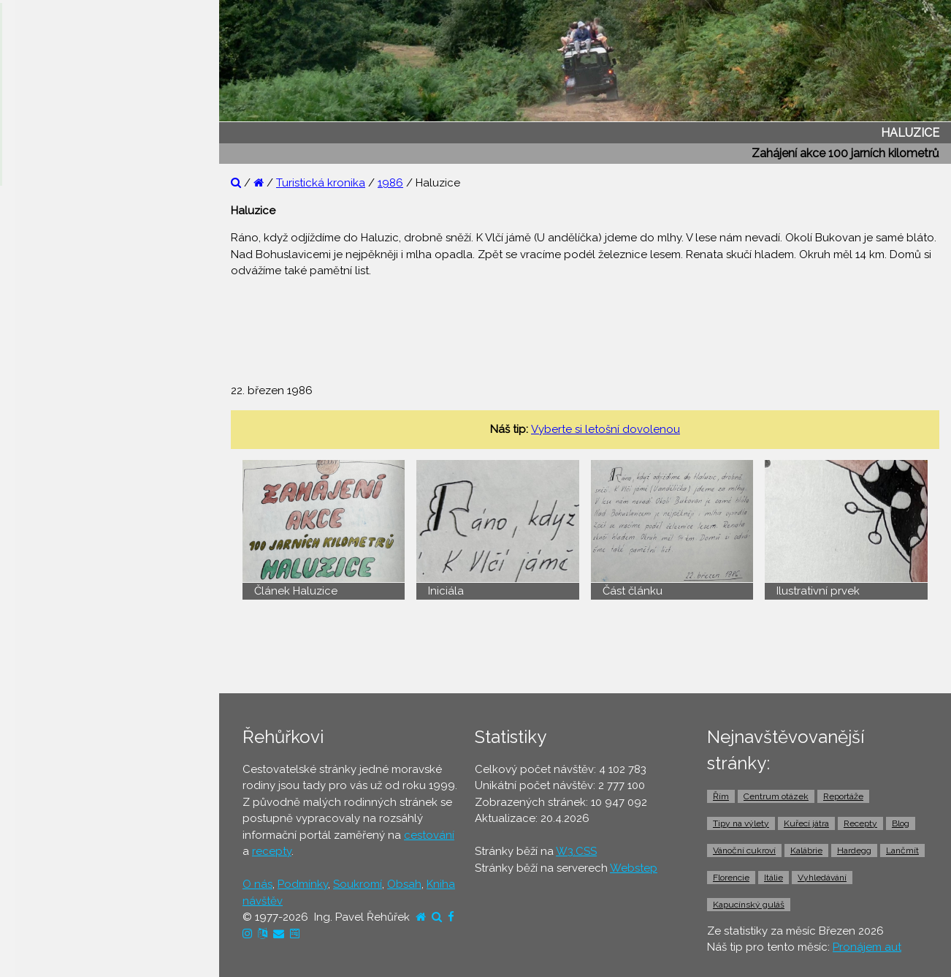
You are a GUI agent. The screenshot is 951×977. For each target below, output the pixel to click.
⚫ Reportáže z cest (67, 231)
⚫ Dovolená (48, 400)
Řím (721, 796)
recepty (271, 851)
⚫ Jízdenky (46, 512)
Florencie (731, 877)
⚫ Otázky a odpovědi (73, 259)
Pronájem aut (867, 947)
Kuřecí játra (806, 823)
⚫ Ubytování (50, 428)
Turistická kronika (320, 182)
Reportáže (843, 796)
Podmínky (303, 884)
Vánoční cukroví (744, 850)
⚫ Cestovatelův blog (71, 315)
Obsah (404, 884)
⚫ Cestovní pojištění (69, 456)
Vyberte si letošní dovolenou (605, 429)
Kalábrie (806, 850)
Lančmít (902, 850)
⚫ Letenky (43, 484)
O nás (257, 884)
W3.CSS (576, 851)
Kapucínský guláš (748, 904)
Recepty (860, 823)
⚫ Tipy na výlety (59, 288)
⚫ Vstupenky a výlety (71, 653)
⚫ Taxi (33, 597)
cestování (429, 835)
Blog (900, 823)
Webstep (633, 868)
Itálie (773, 877)
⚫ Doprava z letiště (67, 569)
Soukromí (357, 884)
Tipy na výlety (741, 823)
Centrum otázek (776, 796)
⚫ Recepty (45, 344)
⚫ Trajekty (43, 541)
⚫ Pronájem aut (57, 625)
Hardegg (854, 850)
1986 (390, 182)
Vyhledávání (822, 877)
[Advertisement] (596, 323)
